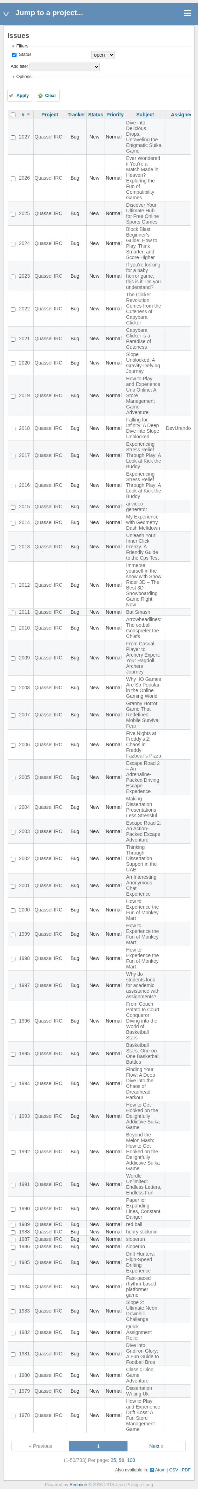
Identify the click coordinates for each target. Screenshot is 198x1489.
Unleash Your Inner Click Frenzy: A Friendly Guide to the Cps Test (142, 547)
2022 (24, 308)
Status (24, 54)
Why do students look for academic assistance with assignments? (142, 985)
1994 (24, 1083)
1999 (24, 934)
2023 (24, 276)
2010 (24, 628)
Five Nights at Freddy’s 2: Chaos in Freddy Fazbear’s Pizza (143, 744)
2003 (24, 831)
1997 (24, 985)
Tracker (76, 114)
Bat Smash (138, 612)
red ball (134, 1224)
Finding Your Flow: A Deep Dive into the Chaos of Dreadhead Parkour (140, 1083)
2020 (24, 363)
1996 (24, 1021)
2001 (24, 885)
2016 (24, 485)
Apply (22, 95)
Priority (115, 114)
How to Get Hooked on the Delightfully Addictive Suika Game (143, 1116)
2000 (24, 910)
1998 (24, 958)
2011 (24, 612)
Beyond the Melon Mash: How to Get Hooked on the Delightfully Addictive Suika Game (143, 1151)
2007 (24, 714)
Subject (145, 114)
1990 (24, 1208)
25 (113, 1460)
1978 (24, 1415)
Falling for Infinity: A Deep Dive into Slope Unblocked (142, 428)
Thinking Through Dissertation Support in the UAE (141, 858)
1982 (24, 1332)
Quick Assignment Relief (139, 1332)
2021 (24, 338)
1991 (24, 1184)
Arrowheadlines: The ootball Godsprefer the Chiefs (143, 628)
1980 (24, 1375)
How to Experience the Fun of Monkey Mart (142, 909)
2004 (24, 807)
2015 (24, 506)
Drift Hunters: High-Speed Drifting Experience (140, 1262)
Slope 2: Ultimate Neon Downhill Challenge (141, 1311)
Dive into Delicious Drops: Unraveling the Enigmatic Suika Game (143, 137)
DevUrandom (180, 428)
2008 (24, 687)
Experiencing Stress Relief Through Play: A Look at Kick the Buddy (143, 455)
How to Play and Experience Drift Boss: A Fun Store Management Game (143, 1415)
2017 (24, 455)
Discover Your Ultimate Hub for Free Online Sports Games (142, 213)
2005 (24, 777)
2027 (24, 137)
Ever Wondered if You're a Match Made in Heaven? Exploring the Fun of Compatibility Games (143, 177)
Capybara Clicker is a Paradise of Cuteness (138, 338)
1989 (24, 1224)
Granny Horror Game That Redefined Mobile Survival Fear (142, 715)
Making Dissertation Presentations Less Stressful (141, 807)
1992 (24, 1151)
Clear (50, 95)
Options (23, 76)
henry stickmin (141, 1232)
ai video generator (136, 506)
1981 (24, 1353)
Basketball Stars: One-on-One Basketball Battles (142, 1053)
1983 (24, 1311)
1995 (24, 1053)
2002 (24, 858)
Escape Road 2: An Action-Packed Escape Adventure (143, 831)
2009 (24, 657)
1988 (24, 1232)
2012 (24, 585)
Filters (22, 46)
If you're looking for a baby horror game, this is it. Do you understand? (143, 276)
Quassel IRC (48, 137)
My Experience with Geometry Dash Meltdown (143, 522)
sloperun (135, 1239)
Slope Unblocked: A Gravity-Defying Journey (143, 363)
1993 (24, 1116)
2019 (24, 395)
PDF (186, 1470)
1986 (24, 1246)
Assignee (182, 114)
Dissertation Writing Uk (139, 1391)
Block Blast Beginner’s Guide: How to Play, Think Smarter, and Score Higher (141, 243)
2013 (24, 546)
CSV (173, 1470)
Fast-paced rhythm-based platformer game (141, 1286)
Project (49, 114)
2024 (24, 243)
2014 (24, 522)
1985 (24, 1262)
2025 (24, 213)
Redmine (78, 1484)
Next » (156, 1446)
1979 (24, 1391)
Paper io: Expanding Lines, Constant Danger (143, 1208)
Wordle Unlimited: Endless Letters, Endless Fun (143, 1184)
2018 (24, 428)
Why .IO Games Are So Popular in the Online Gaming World (143, 687)
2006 (24, 744)
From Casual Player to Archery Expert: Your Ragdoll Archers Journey (143, 658)
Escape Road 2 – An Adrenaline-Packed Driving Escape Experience (143, 777)
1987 (24, 1239)
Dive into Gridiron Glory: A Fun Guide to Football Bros (142, 1353)
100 (131, 1460)
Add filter (19, 66)
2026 (24, 178)
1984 (24, 1286)
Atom (160, 1470)
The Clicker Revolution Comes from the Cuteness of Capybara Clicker (143, 308)
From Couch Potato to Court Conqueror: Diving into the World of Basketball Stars (142, 1020)
